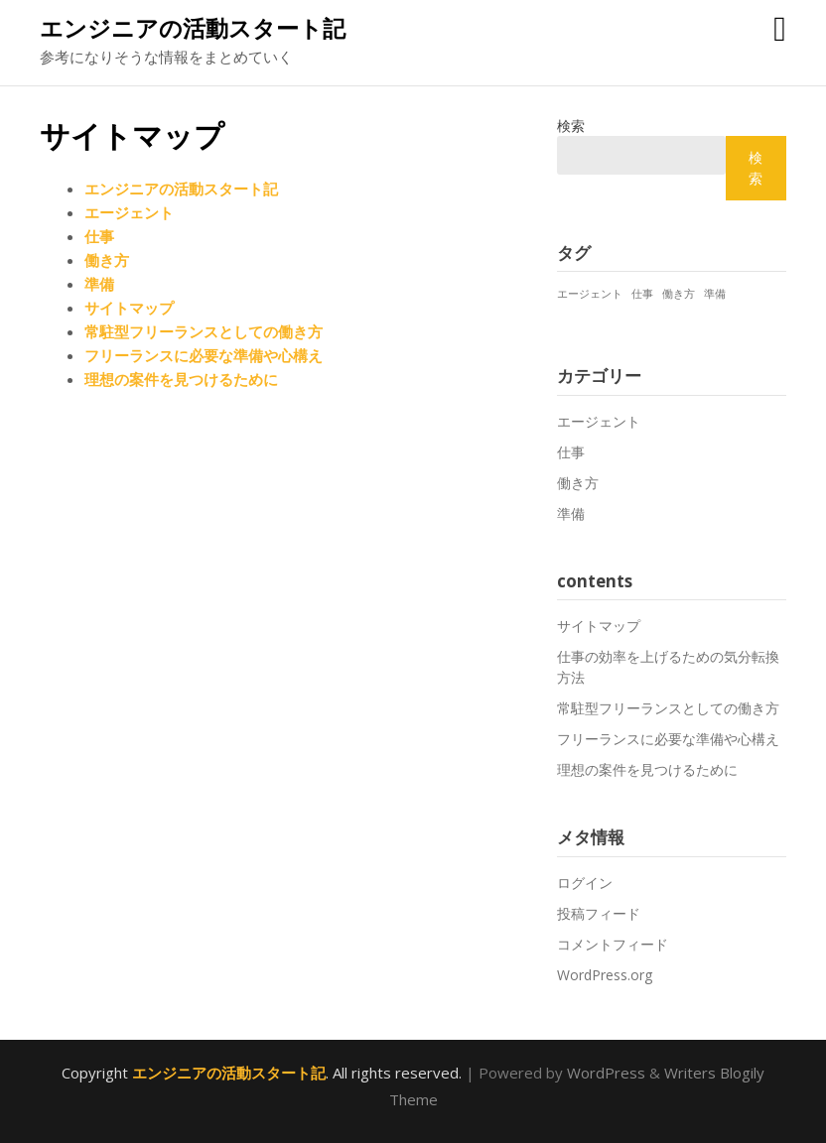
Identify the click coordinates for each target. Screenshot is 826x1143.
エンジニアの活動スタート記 (192, 28)
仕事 (99, 236)
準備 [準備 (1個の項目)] (715, 294)
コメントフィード (612, 944)
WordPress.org (604, 974)
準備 (99, 284)
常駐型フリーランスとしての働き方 (203, 331)
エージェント (129, 212)
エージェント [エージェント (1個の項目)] (589, 294)
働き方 (106, 260)
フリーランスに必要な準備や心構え (203, 355)
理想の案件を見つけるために (181, 379)
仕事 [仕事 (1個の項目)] (642, 294)
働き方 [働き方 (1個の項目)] (678, 294)
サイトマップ (129, 308)
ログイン (585, 882)
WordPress (606, 1072)
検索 (571, 125)
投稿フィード (598, 913)
